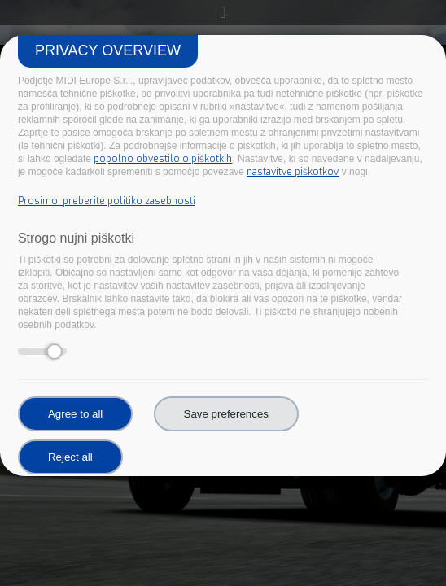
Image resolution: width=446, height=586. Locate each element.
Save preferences (226, 414)
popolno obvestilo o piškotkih (163, 158)
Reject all (70, 457)
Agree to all (75, 414)
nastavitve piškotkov (293, 171)
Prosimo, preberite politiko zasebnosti (106, 201)
